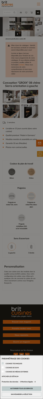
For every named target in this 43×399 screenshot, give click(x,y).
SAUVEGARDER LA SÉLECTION (21, 394)
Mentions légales (27, 382)
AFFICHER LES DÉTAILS (10, 376)
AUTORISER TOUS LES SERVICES (21, 388)
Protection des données (10, 382)
